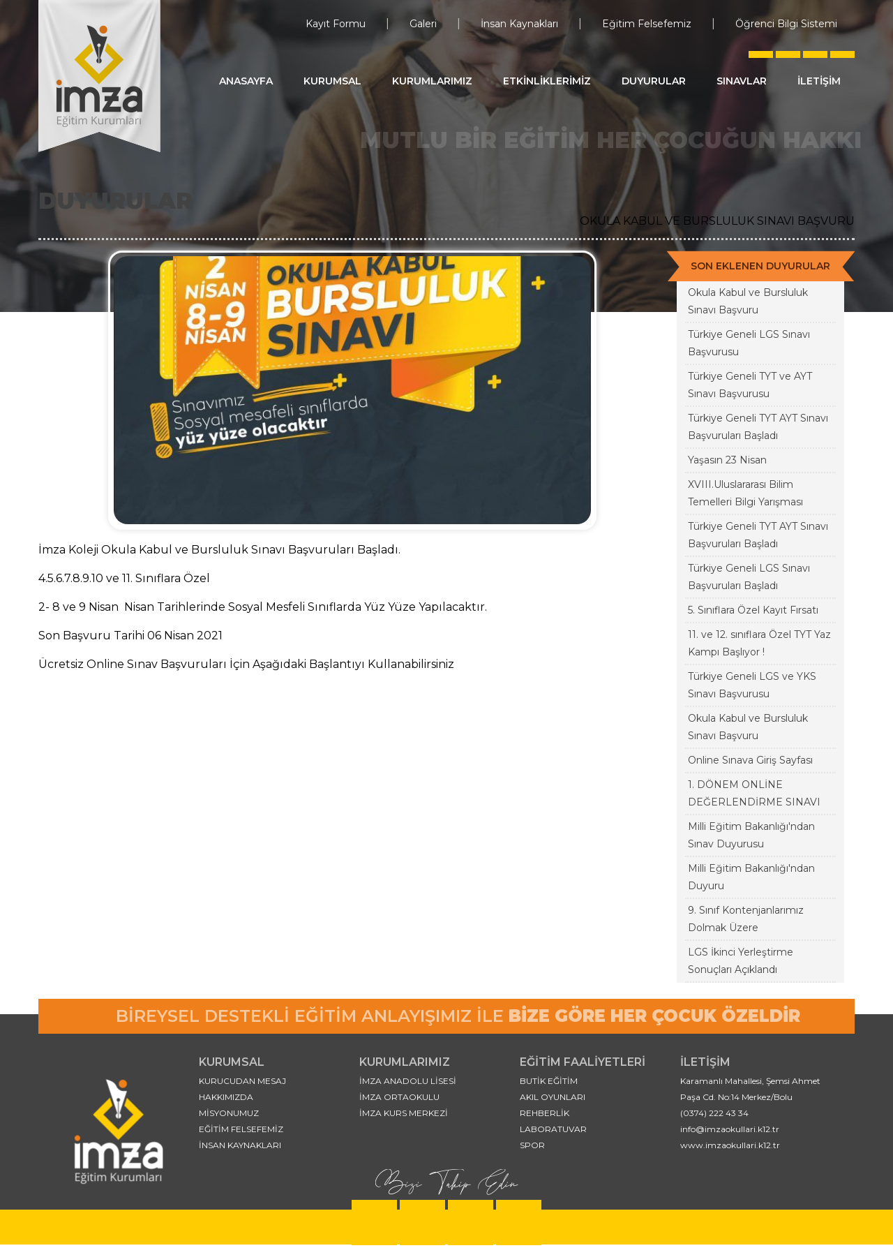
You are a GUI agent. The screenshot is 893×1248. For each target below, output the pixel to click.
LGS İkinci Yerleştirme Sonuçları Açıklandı (740, 961)
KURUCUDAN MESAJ (242, 1081)
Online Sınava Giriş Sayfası (750, 760)
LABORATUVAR (553, 1129)
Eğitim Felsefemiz (646, 23)
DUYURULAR (654, 81)
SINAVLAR (741, 81)
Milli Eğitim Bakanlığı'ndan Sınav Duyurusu (751, 835)
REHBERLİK (544, 1113)
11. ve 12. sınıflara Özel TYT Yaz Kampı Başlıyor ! (759, 643)
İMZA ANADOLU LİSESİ (407, 1081)
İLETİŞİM (819, 81)
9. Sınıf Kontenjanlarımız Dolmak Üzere (746, 919)
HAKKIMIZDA (226, 1097)
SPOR (532, 1145)
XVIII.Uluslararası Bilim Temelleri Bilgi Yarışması (745, 493)
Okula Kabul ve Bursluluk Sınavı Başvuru (748, 301)
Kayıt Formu (336, 23)
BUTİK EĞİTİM (549, 1081)
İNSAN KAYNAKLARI (240, 1145)
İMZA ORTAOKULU (399, 1097)
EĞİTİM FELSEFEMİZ (241, 1129)
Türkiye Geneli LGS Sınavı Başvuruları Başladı (749, 577)
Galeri (423, 23)
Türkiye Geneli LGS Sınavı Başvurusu (749, 343)
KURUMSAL (332, 81)
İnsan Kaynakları (519, 23)
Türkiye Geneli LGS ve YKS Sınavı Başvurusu (752, 685)
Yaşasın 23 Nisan (727, 460)
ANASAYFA (246, 81)
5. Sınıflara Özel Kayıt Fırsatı (753, 610)
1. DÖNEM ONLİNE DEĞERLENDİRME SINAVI (754, 793)
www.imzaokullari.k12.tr (730, 1145)
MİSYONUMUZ (229, 1113)
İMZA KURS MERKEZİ (403, 1113)
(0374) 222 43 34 (714, 1113)
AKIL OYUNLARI (552, 1097)
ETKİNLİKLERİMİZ (547, 81)
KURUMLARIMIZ (432, 81)
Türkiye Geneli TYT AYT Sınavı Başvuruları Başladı (758, 427)
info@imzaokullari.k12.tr (729, 1129)
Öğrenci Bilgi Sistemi (786, 23)
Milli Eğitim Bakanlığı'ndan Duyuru (751, 877)
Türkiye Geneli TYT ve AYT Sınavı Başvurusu (750, 385)
